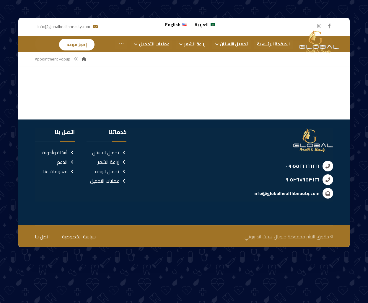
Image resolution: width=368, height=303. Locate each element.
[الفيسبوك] (329, 26)
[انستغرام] (319, 26)
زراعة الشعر (112, 200)
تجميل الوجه (110, 209)
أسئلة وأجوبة (58, 190)
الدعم (66, 200)
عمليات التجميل (108, 218)
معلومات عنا (59, 209)
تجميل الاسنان (109, 190)
